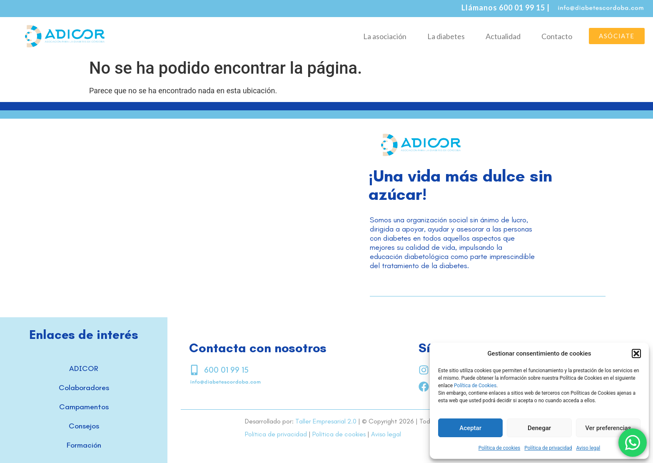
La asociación (384, 36)
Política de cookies (500, 448)
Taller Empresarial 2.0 (325, 421)
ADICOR (83, 368)
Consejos (84, 426)
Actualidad (503, 36)
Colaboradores (84, 387)
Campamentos (84, 406)
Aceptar (470, 428)
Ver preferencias (608, 428)
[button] (636, 353)
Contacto (556, 36)
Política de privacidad (548, 448)
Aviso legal (588, 448)
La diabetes (446, 36)
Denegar (539, 428)
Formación (84, 445)
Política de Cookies (475, 385)
